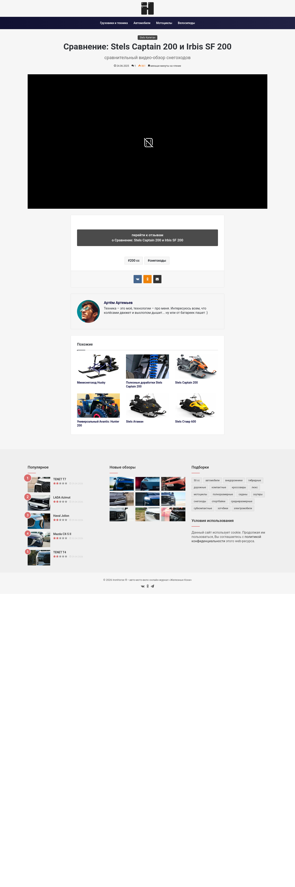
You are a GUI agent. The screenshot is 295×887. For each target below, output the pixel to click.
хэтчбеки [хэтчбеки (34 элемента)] (223, 508)
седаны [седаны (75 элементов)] (243, 494)
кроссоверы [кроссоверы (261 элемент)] (239, 487)
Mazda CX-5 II (62, 534)
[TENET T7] (39, 484)
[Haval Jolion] (39, 521)
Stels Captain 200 (186, 382)
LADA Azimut (61, 497)
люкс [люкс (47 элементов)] (255, 487)
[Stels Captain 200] (196, 366)
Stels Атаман (134, 421)
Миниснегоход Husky (91, 382)
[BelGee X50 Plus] (122, 499)
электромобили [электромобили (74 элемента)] (243, 508)
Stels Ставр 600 (185, 421)
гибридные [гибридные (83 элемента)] (254, 480)
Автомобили (142, 23)
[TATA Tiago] (173, 484)
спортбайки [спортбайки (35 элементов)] (218, 501)
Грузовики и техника (114, 23)
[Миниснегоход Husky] (98, 366)
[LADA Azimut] (39, 503)
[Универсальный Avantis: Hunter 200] (98, 405)
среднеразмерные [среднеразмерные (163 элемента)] (241, 501)
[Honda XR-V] (147, 514)
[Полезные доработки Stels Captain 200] (147, 366)
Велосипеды (186, 23)
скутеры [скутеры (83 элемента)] (258, 494)
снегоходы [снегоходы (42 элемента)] (200, 501)
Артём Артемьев (118, 302)
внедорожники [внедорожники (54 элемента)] (234, 480)
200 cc (135, 260)
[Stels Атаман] (147, 405)
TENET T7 (59, 479)
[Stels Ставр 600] (196, 405)
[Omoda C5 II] (173, 514)
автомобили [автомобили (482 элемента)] (212, 480)
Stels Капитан (147, 37)
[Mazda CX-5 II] (39, 539)
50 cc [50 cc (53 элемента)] (197, 480)
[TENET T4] (39, 557)
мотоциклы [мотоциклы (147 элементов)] (200, 494)
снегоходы (158, 260)
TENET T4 (59, 552)
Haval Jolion (61, 515)
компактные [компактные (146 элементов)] (219, 487)
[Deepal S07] (147, 484)
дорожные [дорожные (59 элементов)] (200, 487)
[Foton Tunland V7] (173, 499)
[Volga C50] (147, 499)
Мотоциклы (164, 23)
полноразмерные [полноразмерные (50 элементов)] (223, 494)
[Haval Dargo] (122, 514)
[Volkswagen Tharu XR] (122, 484)
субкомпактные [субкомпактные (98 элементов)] (203, 508)
